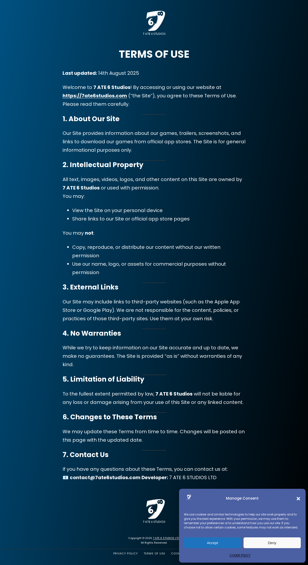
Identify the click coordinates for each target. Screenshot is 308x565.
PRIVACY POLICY (125, 553)
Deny (272, 543)
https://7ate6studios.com (95, 95)
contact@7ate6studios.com (105, 477)
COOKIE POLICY (240, 555)
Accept (212, 543)
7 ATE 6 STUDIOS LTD (166, 538)
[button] (298, 498)
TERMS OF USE (154, 553)
